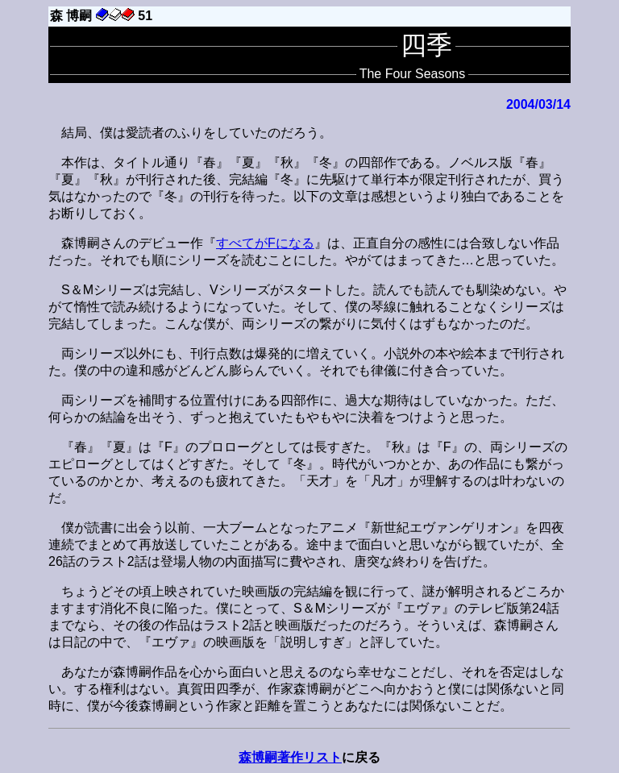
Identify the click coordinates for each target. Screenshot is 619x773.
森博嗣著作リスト (290, 757)
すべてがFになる (265, 243)
